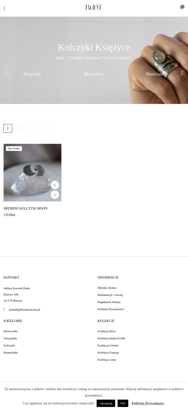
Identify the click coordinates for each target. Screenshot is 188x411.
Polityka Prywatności (148, 403)
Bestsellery (94, 74)
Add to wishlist (55, 185)
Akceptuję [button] (105, 403)
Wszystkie (32, 74)
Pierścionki (156, 74)
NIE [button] (123, 403)
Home (60, 58)
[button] (181, 8)
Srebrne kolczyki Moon (25, 208)
